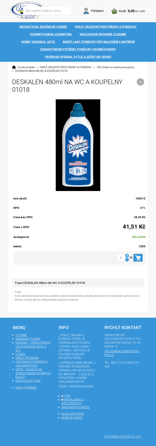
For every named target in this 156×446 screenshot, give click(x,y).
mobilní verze (71, 417)
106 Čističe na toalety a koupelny (115, 67)
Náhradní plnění (28, 339)
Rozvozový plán (28, 381)
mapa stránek (26, 387)
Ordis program (27, 358)
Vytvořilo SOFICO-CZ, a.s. (123, 436)
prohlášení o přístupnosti (72, 401)
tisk (67, 396)
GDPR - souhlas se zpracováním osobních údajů (33, 373)
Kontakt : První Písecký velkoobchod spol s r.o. (33, 346)
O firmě (21, 335)
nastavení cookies (75, 407)
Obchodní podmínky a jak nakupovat (32, 363)
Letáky (20, 354)
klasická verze (72, 414)
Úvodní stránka (26, 67)
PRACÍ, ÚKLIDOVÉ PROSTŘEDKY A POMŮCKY (66, 67)
